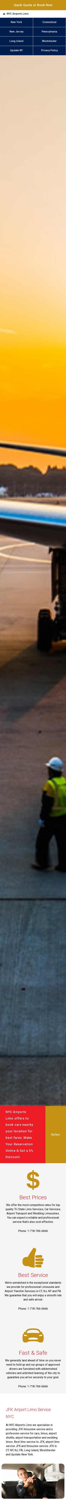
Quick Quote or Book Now (33, 5)
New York (16, 22)
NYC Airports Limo (18, 13)
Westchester (49, 41)
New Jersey (16, 31)
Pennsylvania (49, 31)
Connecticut (49, 22)
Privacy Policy (49, 50)
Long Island (16, 41)
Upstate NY (16, 50)
